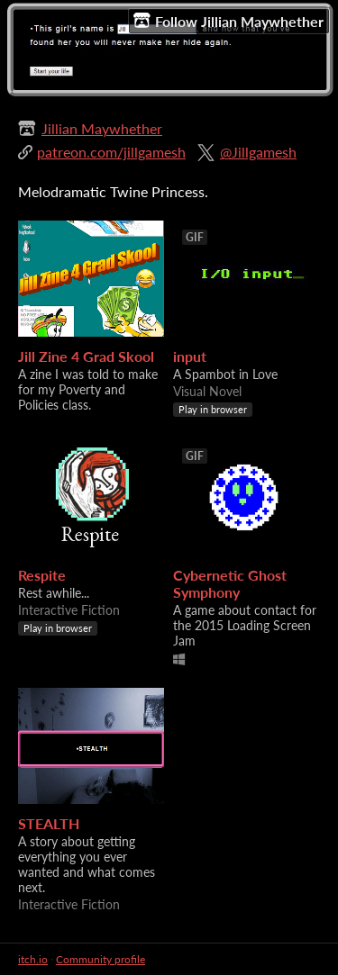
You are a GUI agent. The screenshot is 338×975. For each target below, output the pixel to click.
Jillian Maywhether (101, 128)
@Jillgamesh (258, 151)
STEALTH (48, 823)
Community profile (100, 959)
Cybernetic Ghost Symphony (230, 583)
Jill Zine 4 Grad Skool (86, 356)
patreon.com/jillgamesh (111, 151)
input (189, 356)
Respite (42, 574)
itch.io (33, 959)
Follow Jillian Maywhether (228, 21)
